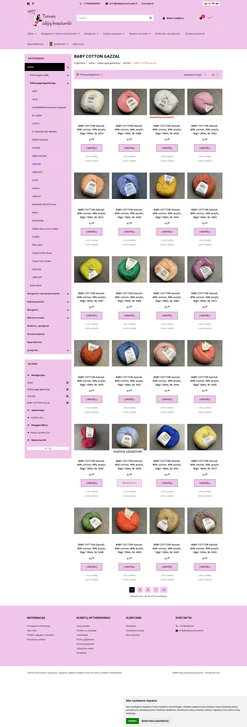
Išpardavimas (35, 44)
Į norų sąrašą (91, 161)
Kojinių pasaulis (35, 301)
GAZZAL (36, 163)
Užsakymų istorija (135, 630)
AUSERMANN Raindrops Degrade (49, 107)
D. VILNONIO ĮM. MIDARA (44, 131)
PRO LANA (37, 244)
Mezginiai (32, 309)
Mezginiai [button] (90, 33)
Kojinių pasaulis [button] (112, 33)
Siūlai (30, 66)
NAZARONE (38, 220)
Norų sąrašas (133, 634)
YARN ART (37, 277)
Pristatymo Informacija (38, 625)
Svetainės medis (85, 648)
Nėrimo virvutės (35, 317)
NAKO (35, 212)
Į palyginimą (91, 156)
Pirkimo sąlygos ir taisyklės (40, 634)
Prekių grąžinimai (85, 639)
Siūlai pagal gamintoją (42, 83)
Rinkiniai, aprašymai (167, 33)
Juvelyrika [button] (57, 44)
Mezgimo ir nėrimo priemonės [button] (59, 33)
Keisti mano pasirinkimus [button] (155, 721)
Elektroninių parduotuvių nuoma (188, 672)
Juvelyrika (32, 350)
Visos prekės (83, 625)
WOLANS (36, 269)
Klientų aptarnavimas (93, 618)
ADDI (34, 91)
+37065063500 (90, 3)
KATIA (35, 180)
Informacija (36, 618)
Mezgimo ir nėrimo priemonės (43, 293)
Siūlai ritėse (36, 285)
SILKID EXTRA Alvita (42, 253)
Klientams (133, 618)
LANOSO (36, 196)
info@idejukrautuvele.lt (122, 3)
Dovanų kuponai (195, 33)
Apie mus (78, 44)
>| (163, 589)
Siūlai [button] (30, 33)
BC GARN (36, 115)
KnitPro (36, 188)
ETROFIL (36, 147)
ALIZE (35, 99)
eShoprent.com (212, 672)
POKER (35, 236)
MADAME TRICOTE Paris (44, 204)
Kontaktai (148, 3)
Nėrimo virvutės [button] (138, 33)
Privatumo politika (36, 639)
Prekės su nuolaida (86, 630)
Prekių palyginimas (90, 74)
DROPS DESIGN (40, 139)
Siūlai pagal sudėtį (39, 75)
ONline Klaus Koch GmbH (45, 228)
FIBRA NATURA (39, 155)
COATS (35, 123)
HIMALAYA (37, 172)
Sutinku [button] (132, 721)
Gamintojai (82, 634)
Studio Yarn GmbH (41, 261)
